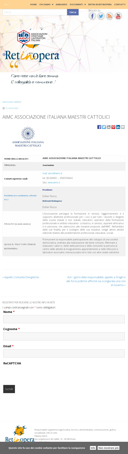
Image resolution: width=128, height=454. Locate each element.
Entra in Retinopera (100, 4)
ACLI (31, 53)
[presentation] (28, 372)
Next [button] (57, 54)
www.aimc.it (54, 182)
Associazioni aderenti (11, 102)
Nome (9, 311)
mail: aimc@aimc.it (52, 173)
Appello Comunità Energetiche (20, 277)
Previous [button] (4, 54)
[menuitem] (33, 4)
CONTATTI (119, 4)
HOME (33, 4)
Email (8, 346)
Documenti (76, 4)
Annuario (61, 4)
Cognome (11, 328)
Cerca (73, 12)
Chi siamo (45, 4)
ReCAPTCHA (12, 363)
